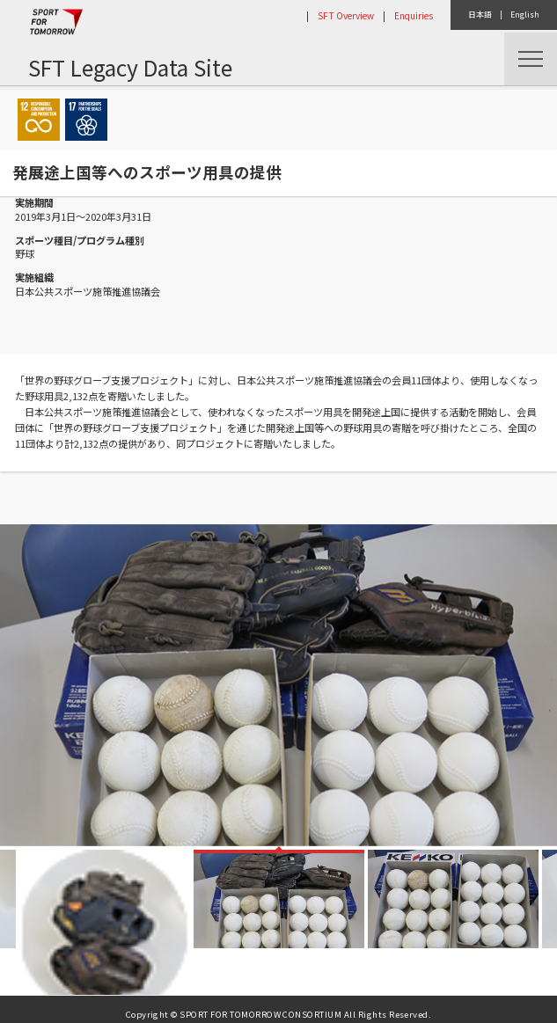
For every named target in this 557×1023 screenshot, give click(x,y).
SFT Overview (346, 15)
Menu (530, 59)
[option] (278, 685)
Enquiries (413, 15)
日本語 (480, 14)
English (524, 14)
